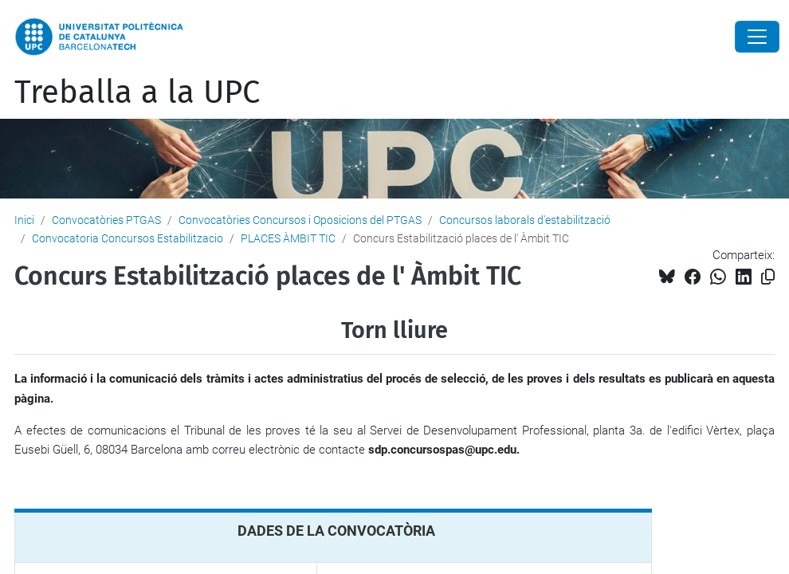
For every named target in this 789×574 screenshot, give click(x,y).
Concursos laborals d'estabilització (524, 220)
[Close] (757, 37)
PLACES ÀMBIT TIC (288, 238)
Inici (24, 220)
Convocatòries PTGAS (106, 220)
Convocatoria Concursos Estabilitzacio (127, 238)
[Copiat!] (768, 277)
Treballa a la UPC (137, 92)
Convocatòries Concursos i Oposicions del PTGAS (300, 220)
